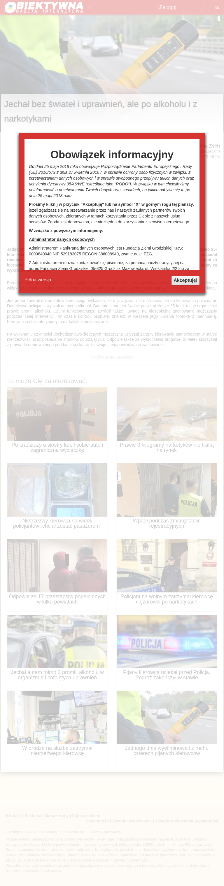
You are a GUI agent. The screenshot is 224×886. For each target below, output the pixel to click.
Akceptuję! (185, 280)
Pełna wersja (37, 279)
